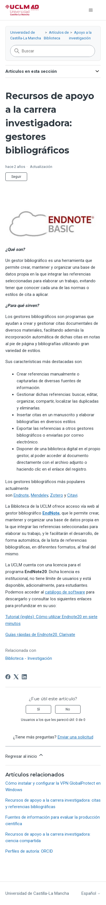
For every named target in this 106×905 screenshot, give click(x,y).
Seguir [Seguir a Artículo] (16, 177)
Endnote (21, 495)
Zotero (56, 495)
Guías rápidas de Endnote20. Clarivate (40, 634)
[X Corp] (16, 676)
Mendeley (39, 495)
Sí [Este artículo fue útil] (38, 709)
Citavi (72, 495)
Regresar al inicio (24, 755)
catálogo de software (65, 592)
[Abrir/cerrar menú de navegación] (91, 10)
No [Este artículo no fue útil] (68, 709)
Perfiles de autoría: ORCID (29, 851)
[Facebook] (7, 676)
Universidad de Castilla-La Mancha (37, 893)
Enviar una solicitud (75, 737)
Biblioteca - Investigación (28, 658)
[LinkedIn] (24, 676)
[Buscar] (52, 51)
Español (91, 893)
